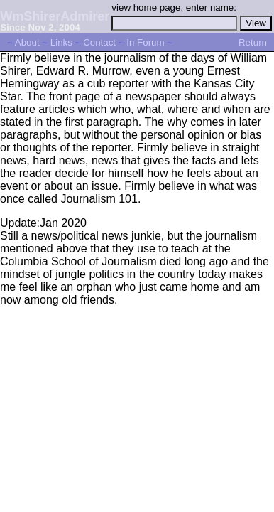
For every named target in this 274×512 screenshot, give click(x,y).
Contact (99, 42)
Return (253, 42)
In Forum (145, 42)
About (27, 42)
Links (61, 42)
